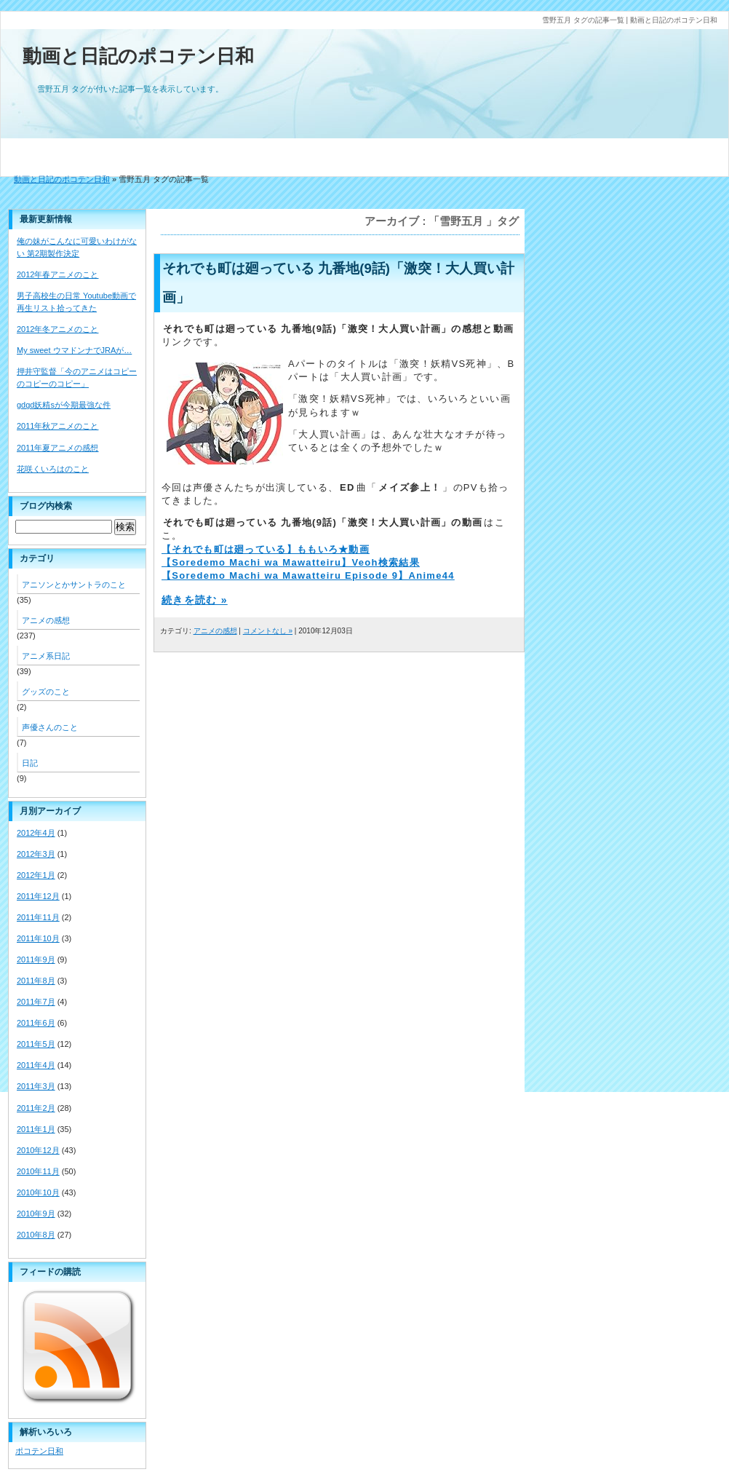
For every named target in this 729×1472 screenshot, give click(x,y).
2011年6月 (36, 1022)
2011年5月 (36, 1044)
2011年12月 (38, 896)
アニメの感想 (215, 631)
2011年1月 (36, 1129)
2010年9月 (36, 1213)
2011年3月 (36, 1086)
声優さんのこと (50, 727)
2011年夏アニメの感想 (57, 447)
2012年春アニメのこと (57, 274)
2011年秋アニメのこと (57, 426)
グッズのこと (46, 691)
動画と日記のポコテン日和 (138, 56)
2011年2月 (36, 1108)
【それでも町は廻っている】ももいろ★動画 (266, 549)
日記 (30, 763)
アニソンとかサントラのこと (74, 584)
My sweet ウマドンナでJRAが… (74, 350)
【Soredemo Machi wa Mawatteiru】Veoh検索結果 (291, 562)
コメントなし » (267, 631)
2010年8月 (36, 1234)
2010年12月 (38, 1150)
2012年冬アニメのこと (57, 329)
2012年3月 (36, 854)
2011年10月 (38, 938)
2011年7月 (36, 1001)
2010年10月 (38, 1192)
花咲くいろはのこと (53, 468)
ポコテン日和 (39, 1451)
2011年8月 (36, 980)
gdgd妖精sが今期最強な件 (64, 404)
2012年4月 (36, 832)
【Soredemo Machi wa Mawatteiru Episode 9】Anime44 (308, 575)
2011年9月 (36, 959)
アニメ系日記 (46, 656)
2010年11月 (38, 1171)
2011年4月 (36, 1065)
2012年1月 (36, 875)
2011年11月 (38, 917)
